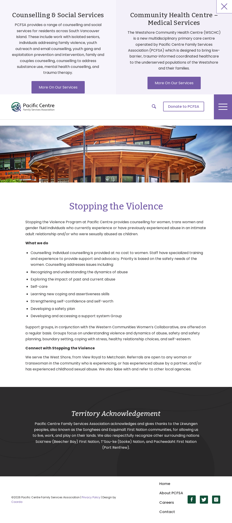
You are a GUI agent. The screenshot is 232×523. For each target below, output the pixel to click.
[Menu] (223, 106)
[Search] (154, 106)
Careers (166, 502)
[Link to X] (204, 499)
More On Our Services (58, 87)
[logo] (32, 107)
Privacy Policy (91, 497)
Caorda (16, 502)
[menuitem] (183, 106)
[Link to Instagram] (216, 499)
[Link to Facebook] (192, 499)
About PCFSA (171, 493)
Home (164, 483)
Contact (167, 511)
